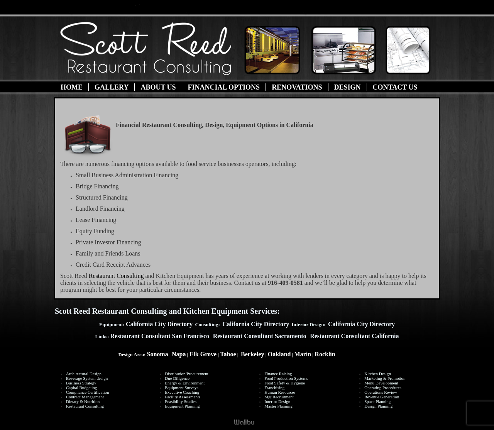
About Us (158, 87)
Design (347, 87)
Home (72, 87)
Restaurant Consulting (116, 276)
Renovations (297, 87)
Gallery (112, 87)
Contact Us (395, 87)
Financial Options (224, 87)
